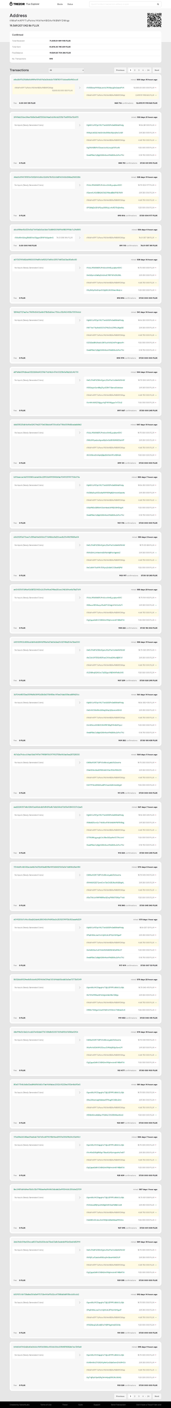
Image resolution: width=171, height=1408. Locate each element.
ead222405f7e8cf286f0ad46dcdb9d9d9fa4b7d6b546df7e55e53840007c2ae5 (48, 807)
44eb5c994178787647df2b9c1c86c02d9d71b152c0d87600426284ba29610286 (47, 177)
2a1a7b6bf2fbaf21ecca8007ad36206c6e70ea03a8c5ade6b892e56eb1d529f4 (47, 1242)
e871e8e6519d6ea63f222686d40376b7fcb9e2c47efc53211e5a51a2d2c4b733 (46, 372)
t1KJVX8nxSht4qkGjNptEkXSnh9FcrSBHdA (103, 455)
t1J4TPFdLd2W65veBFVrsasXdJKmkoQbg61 (104, 785)
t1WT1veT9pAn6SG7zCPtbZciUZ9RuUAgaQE (105, 328)
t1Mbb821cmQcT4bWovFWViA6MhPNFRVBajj (105, 822)
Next (157, 70)
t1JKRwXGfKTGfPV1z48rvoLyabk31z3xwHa (103, 762)
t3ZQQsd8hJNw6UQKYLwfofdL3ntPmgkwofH (105, 342)
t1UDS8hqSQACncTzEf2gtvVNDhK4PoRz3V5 (104, 672)
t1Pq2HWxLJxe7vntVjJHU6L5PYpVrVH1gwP (103, 935)
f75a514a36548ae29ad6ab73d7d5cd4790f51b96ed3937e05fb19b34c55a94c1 (47, 1137)
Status (70, 4)
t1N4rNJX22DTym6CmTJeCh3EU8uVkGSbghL (105, 882)
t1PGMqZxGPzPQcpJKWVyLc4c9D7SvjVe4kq (105, 208)
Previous (120, 70)
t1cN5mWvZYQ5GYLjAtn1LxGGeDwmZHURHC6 (105, 1362)
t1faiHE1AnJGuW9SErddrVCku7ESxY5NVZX (103, 770)
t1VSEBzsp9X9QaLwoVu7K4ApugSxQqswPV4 (105, 88)
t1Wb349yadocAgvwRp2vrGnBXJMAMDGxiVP (105, 440)
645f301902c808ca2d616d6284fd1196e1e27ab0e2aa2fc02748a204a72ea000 (47, 642)
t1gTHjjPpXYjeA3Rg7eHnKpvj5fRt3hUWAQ (103, 1377)
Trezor (65, 1405)
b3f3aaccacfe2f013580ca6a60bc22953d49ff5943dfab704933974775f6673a (47, 477)
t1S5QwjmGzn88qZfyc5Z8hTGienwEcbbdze (104, 388)
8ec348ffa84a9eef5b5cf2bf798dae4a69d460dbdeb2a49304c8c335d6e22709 (47, 1189)
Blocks (60, 4)
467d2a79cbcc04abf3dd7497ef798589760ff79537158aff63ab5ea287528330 (47, 754)
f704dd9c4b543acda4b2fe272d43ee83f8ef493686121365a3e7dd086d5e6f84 (47, 867)
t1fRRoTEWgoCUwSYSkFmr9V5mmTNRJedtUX (105, 1010)
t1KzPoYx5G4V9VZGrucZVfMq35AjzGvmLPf (104, 1047)
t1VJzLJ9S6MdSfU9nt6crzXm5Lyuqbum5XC (104, 185)
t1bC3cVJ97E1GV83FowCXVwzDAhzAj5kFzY (104, 658)
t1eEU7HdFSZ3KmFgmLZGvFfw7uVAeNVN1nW (105, 380)
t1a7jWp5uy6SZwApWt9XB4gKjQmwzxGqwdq (105, 493)
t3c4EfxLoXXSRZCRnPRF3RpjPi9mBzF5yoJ (104, 725)
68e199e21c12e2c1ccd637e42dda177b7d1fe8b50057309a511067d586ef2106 (46, 1032)
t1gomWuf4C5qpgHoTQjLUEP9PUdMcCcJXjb (105, 987)
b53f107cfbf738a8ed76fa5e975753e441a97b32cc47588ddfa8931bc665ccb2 (46, 1294)
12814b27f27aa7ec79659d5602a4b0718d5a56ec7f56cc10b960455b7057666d (47, 312)
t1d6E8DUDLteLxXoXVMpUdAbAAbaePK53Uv (104, 1220)
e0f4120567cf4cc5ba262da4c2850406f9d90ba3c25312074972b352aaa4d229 (47, 919)
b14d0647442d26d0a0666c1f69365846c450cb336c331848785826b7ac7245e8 (47, 1347)
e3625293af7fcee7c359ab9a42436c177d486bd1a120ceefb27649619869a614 (46, 537)
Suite (80, 1405)
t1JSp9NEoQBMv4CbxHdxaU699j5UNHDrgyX (104, 507)
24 (148, 70)
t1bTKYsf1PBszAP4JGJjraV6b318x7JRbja (102, 995)
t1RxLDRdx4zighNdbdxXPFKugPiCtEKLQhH (103, 1100)
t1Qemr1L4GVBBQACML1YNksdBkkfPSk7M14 (104, 193)
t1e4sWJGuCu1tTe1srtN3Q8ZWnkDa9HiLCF (104, 950)
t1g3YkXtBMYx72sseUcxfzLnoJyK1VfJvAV (103, 148)
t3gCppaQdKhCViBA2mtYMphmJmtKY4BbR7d (105, 620)
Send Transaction (118, 1405)
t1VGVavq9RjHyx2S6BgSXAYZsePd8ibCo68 (104, 1205)
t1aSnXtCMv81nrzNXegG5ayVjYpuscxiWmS (104, 710)
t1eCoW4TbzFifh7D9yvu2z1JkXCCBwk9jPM (104, 567)
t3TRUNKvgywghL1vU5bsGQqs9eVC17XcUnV (105, 837)
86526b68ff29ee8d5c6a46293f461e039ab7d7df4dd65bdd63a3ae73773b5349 (48, 979)
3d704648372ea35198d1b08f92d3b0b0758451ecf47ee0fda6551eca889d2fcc (46, 694)
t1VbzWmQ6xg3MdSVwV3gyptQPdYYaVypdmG (34, 237)
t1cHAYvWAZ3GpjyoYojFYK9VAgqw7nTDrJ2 (104, 402)
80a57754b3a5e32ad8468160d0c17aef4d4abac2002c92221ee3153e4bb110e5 (47, 1084)
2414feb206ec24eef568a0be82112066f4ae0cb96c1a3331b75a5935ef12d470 (46, 117)
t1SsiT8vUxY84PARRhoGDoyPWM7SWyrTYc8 (105, 897)
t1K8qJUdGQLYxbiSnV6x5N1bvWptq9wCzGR (104, 133)
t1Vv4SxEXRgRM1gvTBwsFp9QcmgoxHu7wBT (105, 1152)
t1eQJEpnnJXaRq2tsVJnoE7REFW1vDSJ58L (103, 275)
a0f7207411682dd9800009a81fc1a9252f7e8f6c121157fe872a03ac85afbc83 (45, 259)
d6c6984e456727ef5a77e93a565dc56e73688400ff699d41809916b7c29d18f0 (47, 229)
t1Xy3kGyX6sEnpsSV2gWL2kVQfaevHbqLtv (104, 290)
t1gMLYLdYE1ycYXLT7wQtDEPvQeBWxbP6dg (104, 125)
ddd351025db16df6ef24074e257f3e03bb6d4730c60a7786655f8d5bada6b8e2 (47, 424)
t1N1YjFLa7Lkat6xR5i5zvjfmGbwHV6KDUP (103, 1257)
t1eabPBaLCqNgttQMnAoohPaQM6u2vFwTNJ (105, 155)
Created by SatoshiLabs (19, 1405)
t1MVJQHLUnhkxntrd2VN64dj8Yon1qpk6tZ (103, 553)
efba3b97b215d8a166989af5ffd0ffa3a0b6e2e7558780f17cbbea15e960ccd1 (46, 79)
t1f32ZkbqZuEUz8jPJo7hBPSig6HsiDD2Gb (103, 1325)
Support (97, 1405)
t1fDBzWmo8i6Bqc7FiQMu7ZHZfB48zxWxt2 (104, 1115)
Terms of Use (45, 1405)
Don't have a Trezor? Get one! (148, 1405)
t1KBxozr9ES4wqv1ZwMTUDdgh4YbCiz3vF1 (104, 605)
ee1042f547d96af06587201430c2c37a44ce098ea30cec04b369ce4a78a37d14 (47, 589)
